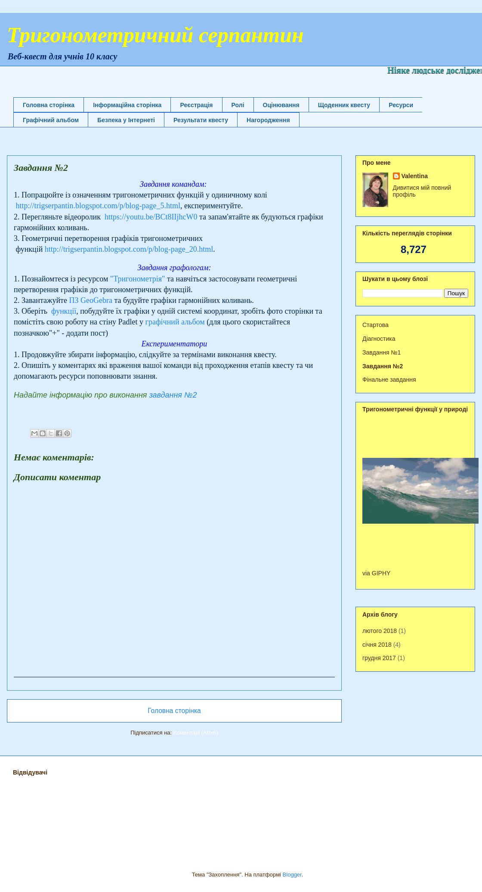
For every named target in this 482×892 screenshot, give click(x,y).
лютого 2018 (379, 630)
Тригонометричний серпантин (155, 35)
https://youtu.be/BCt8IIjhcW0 (151, 217)
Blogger (292, 874)
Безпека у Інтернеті (126, 120)
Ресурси (401, 105)
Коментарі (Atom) (195, 732)
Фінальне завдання (389, 379)
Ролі (238, 105)
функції (63, 311)
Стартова (375, 324)
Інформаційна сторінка (127, 105)
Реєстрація (196, 105)
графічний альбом (175, 322)
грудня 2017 (379, 657)
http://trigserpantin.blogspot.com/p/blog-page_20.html (129, 249)
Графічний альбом (51, 120)
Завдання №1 (381, 352)
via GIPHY (376, 573)
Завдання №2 (382, 366)
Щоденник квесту (344, 105)
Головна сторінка (48, 105)
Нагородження (268, 120)
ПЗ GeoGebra (90, 300)
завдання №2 (173, 395)
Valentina (415, 176)
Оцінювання (281, 105)
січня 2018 (377, 644)
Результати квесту (200, 120)
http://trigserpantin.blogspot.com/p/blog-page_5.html (98, 205)
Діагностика (378, 338)
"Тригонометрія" (137, 279)
